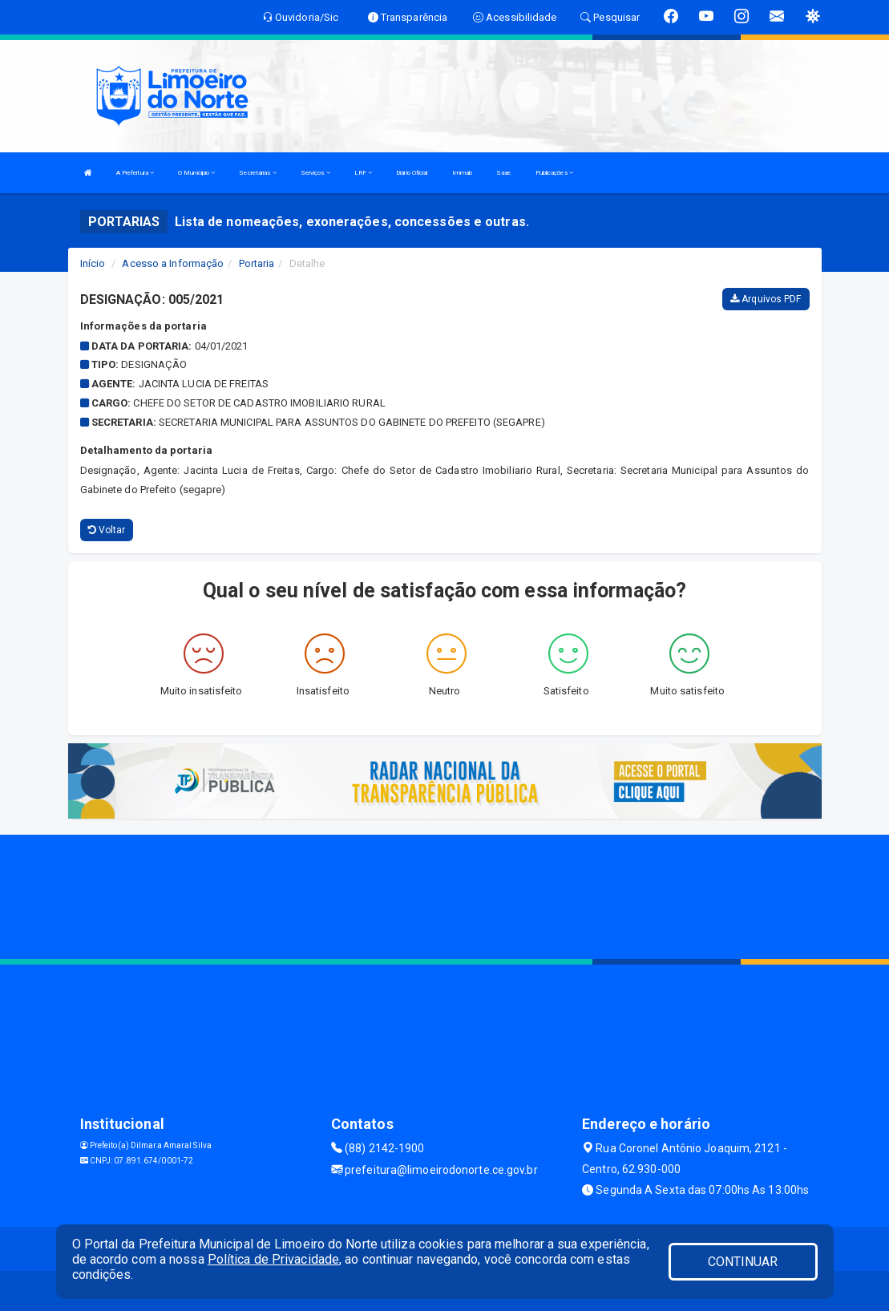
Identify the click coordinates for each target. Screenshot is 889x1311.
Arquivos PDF (765, 299)
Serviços (315, 172)
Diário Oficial (411, 172)
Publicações (554, 172)
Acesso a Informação (173, 263)
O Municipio (196, 172)
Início (93, 263)
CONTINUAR (743, 1261)
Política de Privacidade (273, 1259)
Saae (503, 172)
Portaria (257, 263)
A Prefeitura (135, 172)
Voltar (107, 530)
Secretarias (257, 172)
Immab (462, 172)
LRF (363, 172)
